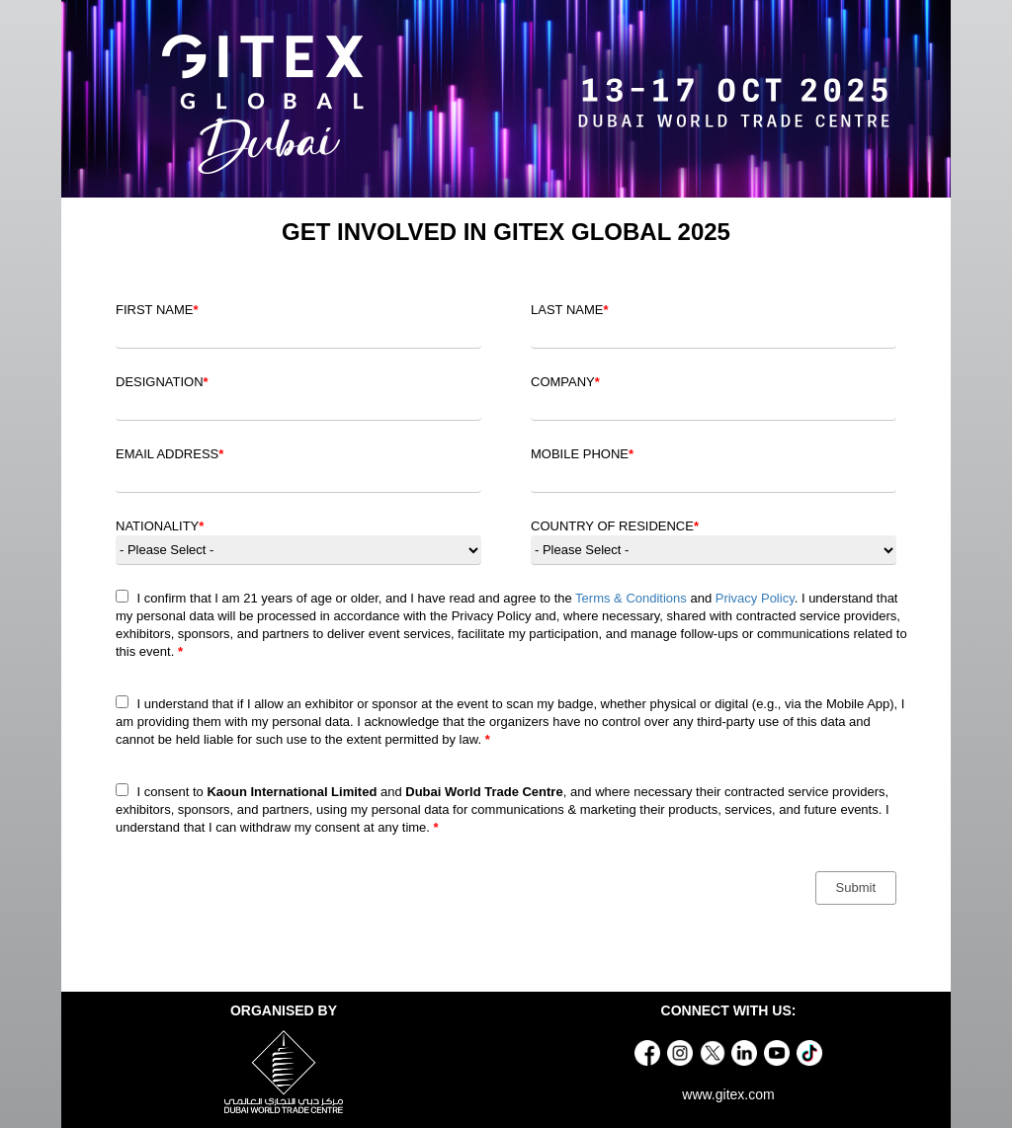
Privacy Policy (755, 598)
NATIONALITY (160, 526)
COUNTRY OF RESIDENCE (615, 526)
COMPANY (565, 381)
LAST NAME (570, 309)
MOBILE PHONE (582, 453)
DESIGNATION (162, 381)
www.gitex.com (728, 1094)
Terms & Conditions (631, 598)
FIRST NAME (157, 309)
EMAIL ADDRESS (169, 453)
